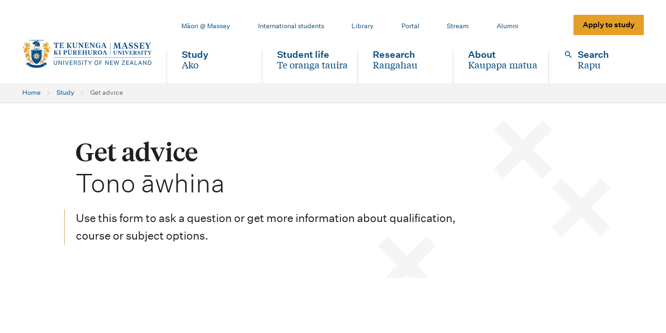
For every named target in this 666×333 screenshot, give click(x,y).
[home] (87, 54)
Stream (458, 26)
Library (363, 26)
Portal (410, 26)
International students (291, 26)
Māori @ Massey (205, 26)
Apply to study (609, 24)
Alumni (507, 26)
